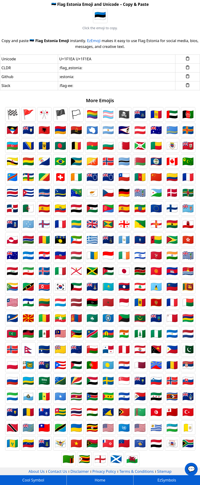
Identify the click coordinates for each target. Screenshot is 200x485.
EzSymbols (166, 480)
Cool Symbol (33, 480)
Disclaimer (79, 471)
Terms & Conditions (136, 471)
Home (100, 480)
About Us (37, 471)
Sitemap (164, 471)
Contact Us (57, 471)
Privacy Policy (104, 471)
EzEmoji (93, 40)
